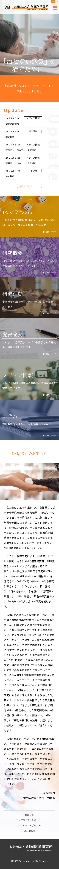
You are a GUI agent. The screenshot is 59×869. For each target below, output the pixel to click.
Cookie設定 (29, 830)
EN (57, 1)
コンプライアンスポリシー (29, 820)
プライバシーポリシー (29, 825)
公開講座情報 (12, 131)
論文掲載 (10, 145)
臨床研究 (29, 814)
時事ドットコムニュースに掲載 (21, 158)
